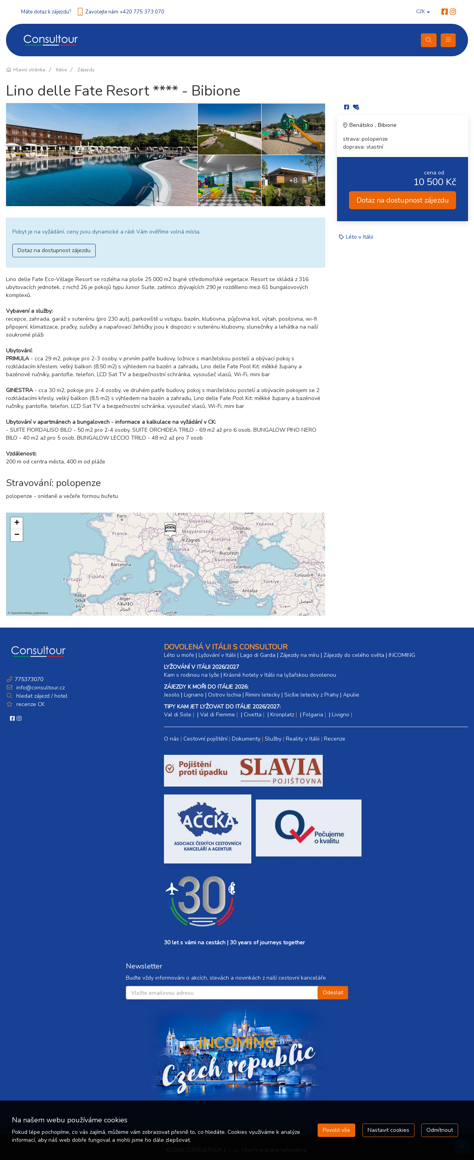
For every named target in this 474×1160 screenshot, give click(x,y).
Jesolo (171, 695)
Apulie (351, 695)
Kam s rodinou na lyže (191, 675)
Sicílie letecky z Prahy (311, 695)
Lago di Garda (258, 655)
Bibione (387, 125)
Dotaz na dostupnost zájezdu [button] (54, 250)
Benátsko (362, 125)
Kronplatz (282, 714)
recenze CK (30, 704)
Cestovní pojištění (205, 739)
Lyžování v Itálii (217, 655)
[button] (169, 531)
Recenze (334, 739)
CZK (423, 11)
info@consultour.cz (40, 687)
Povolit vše (336, 1130)
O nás (171, 739)
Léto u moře (179, 655)
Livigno (340, 714)
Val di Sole (177, 714)
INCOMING (402, 655)
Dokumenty (246, 739)
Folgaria (313, 714)
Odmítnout (439, 1130)
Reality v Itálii (303, 739)
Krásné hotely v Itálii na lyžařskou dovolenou (280, 675)
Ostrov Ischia (224, 695)
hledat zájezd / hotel (41, 696)
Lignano (194, 695)
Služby (273, 739)
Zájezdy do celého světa (354, 655)
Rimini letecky (262, 695)
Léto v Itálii (359, 237)
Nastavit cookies (388, 1130)
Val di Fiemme (217, 714)
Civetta (253, 714)
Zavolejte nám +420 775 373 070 (124, 11)
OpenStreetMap (21, 613)
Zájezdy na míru (299, 655)
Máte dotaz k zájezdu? (46, 11)
